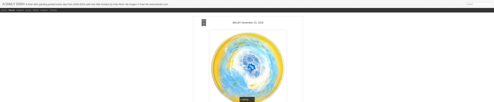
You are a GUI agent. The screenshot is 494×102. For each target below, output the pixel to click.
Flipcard (12, 10)
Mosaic (28, 10)
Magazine (20, 10)
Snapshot (44, 10)
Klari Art (260, 67)
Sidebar (36, 10)
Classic (4, 10)
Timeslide (53, 10)
